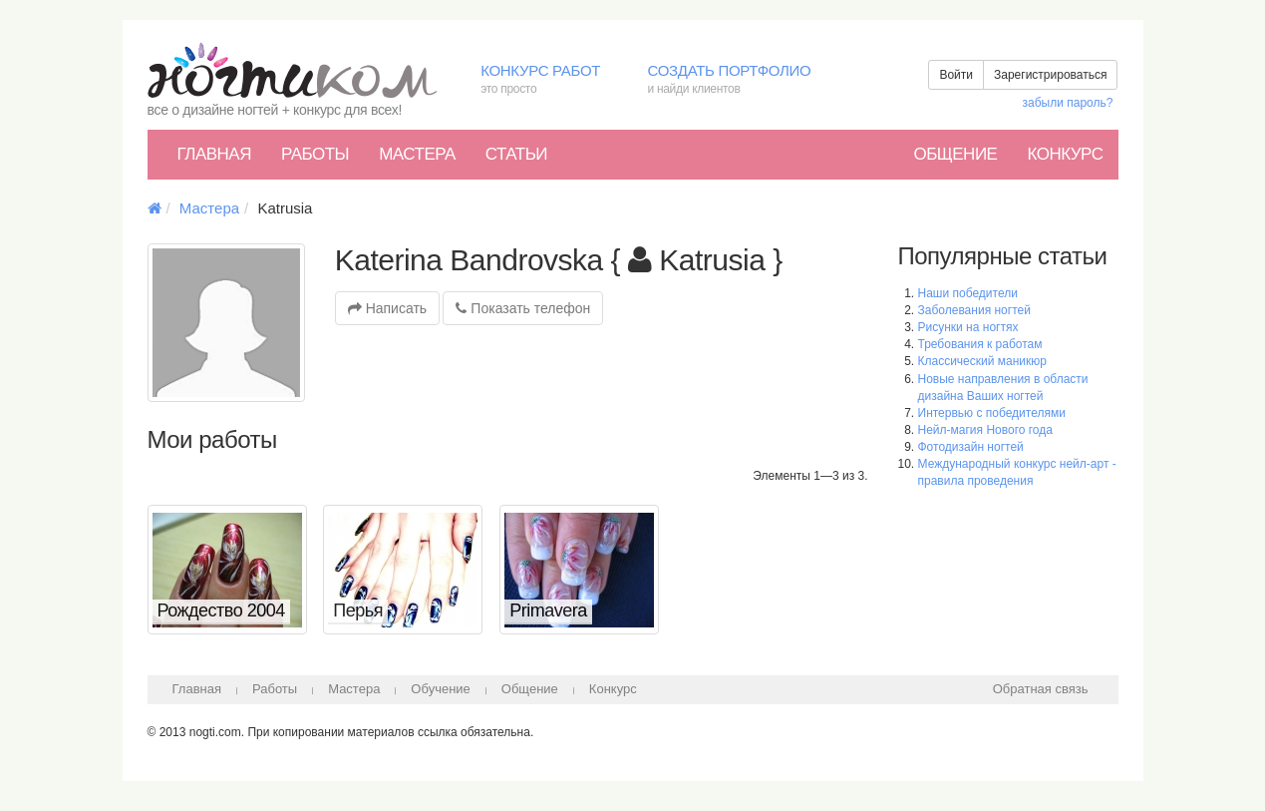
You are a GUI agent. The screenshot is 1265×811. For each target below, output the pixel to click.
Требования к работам (980, 344)
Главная (214, 154)
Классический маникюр (982, 361)
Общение (955, 154)
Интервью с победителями (992, 413)
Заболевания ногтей (974, 310)
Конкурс (1065, 154)
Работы (315, 154)
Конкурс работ (548, 80)
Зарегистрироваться (1050, 75)
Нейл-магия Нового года (985, 430)
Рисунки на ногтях (968, 327)
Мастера (417, 154)
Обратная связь (1041, 688)
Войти (956, 75)
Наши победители (968, 293)
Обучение (440, 688)
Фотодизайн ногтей (971, 447)
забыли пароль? (1068, 103)
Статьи (516, 154)
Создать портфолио (743, 80)
